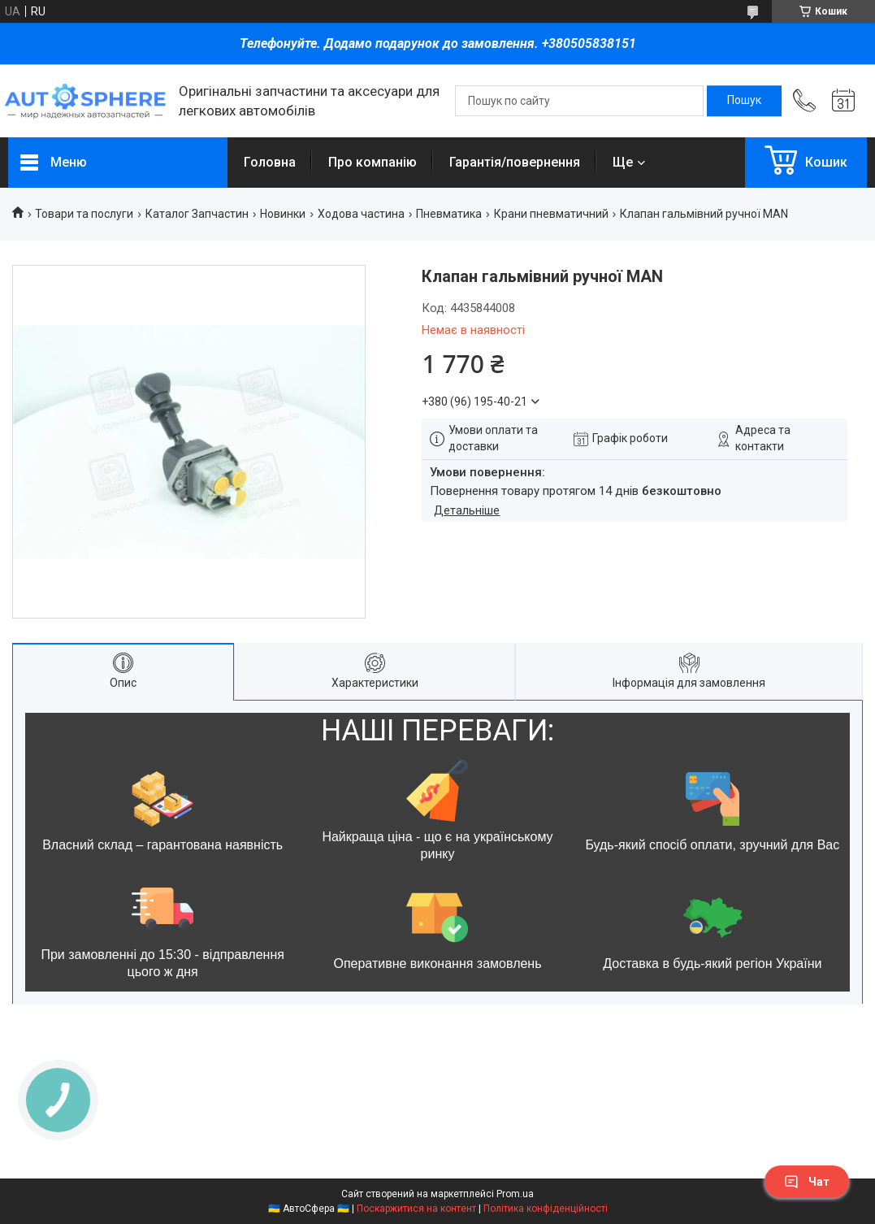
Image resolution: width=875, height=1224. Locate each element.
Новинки (282, 213)
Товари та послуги (84, 213)
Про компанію (372, 162)
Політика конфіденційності (545, 1208)
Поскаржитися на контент (416, 1208)
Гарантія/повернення (514, 162)
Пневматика (449, 213)
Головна (270, 162)
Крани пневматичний (551, 213)
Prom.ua (515, 1194)
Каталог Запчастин (197, 213)
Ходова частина (361, 213)
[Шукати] (744, 100)
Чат (807, 1181)
